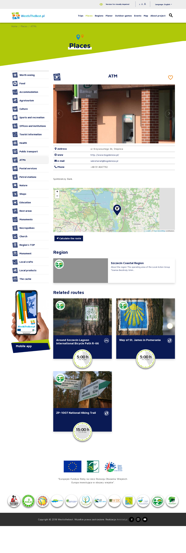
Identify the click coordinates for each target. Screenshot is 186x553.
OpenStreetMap (159, 231)
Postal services (24, 168)
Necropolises (23, 228)
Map (146, 15)
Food (18, 83)
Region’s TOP (23, 245)
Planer (109, 15)
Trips (80, 15)
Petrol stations (24, 177)
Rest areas (22, 211)
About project (157, 15)
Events (137, 15)
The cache (21, 279)
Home (14, 26)
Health (19, 143)
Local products (24, 270)
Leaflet (148, 231)
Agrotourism (23, 100)
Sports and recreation (28, 117)
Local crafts (22, 262)
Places (89, 15)
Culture (20, 109)
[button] (169, 114)
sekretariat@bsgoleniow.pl (104, 161)
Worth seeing (23, 75)
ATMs (33, 26)
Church (19, 236)
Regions (99, 15)
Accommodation (25, 92)
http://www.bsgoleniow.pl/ (105, 155)
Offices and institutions (29, 126)
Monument (21, 253)
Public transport (25, 151)
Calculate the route (68, 238)
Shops (19, 194)
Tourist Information (27, 134)
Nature (19, 185)
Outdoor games (123, 15)
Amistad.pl (120, 546)
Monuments (22, 219)
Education (21, 202)
